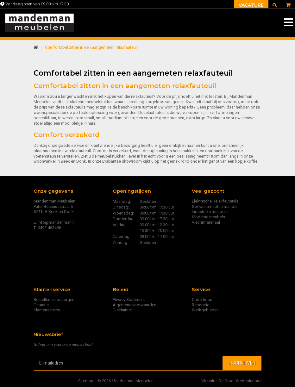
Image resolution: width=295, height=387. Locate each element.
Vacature (251, 5)
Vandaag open (34, 4)
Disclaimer (122, 310)
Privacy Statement (129, 299)
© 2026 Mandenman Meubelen (125, 380)
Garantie (41, 305)
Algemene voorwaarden (134, 305)
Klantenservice (47, 310)
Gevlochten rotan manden (215, 206)
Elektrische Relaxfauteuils (215, 201)
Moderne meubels (208, 217)
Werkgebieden (205, 310)
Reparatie (200, 305)
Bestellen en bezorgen (54, 299)
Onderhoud (202, 299)
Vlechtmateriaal (206, 222)
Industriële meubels (210, 211)
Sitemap (85, 380)
